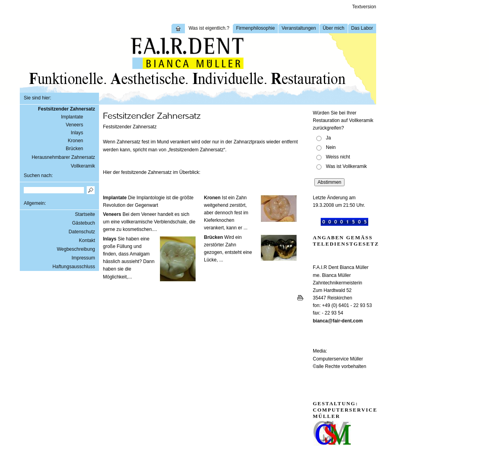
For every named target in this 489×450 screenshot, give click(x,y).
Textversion (364, 7)
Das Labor (362, 28)
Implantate (72, 117)
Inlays (77, 132)
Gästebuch (83, 223)
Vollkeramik (83, 166)
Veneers (74, 125)
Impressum (83, 258)
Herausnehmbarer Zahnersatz (63, 157)
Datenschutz (81, 232)
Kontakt (87, 240)
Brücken (74, 148)
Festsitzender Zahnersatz (66, 109)
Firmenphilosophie (255, 28)
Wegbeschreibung (76, 249)
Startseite (85, 214)
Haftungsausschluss (74, 266)
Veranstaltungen (299, 28)
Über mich (333, 28)
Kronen (75, 140)
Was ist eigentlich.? (208, 28)
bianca (320, 321)
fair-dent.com (348, 321)
